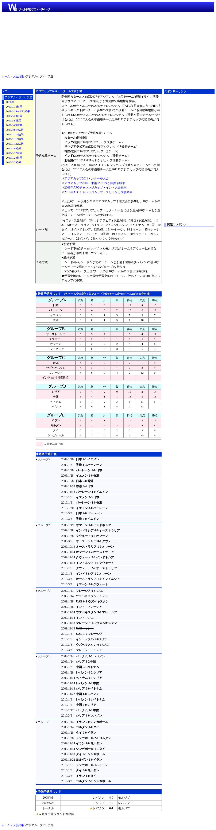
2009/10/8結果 (14, 125)
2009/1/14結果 (14, 106)
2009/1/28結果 (14, 116)
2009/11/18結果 (15, 139)
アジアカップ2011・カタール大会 (86, 178)
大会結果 (18, 76)
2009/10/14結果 (15, 129)
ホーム (6, 76)
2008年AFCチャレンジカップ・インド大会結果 (95, 187)
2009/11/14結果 (15, 134)
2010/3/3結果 (13, 162)
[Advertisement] (108, 42)
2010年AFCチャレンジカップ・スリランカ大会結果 (98, 192)
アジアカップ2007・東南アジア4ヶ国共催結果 (94, 183)
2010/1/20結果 (14, 157)
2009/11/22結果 (15, 143)
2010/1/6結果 (13, 148)
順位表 (10, 102)
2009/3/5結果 (13, 120)
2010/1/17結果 (14, 153)
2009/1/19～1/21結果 (18, 111)
